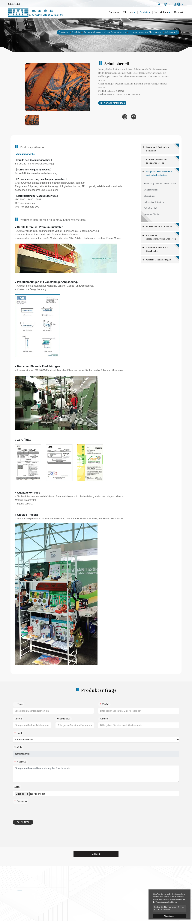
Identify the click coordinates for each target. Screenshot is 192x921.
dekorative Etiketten (154, 202)
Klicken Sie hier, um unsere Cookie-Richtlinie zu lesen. (169, 908)
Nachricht (20, 761)
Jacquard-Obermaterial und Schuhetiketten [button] (159, 173)
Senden (23, 822)
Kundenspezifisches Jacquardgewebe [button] (157, 161)
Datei (17, 787)
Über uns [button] (128, 12)
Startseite (114, 12)
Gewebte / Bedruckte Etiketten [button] (157, 149)
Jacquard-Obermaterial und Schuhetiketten (105, 32)
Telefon (18, 718)
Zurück (96, 854)
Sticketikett (149, 196)
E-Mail (104, 704)
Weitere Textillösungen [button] (158, 260)
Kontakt (178, 12)
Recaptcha (20, 801)
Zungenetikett (151, 190)
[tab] (160, 149)
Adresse (104, 718)
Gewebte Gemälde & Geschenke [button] (157, 249)
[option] (57, 87)
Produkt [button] (144, 12)
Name (18, 704)
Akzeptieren (169, 916)
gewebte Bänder (152, 214)
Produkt (76, 32)
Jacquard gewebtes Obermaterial (146, 32)
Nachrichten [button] (161, 12)
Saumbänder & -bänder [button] (159, 226)
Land (18, 733)
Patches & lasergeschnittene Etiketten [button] (161, 237)
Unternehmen (63, 718)
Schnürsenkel (150, 208)
